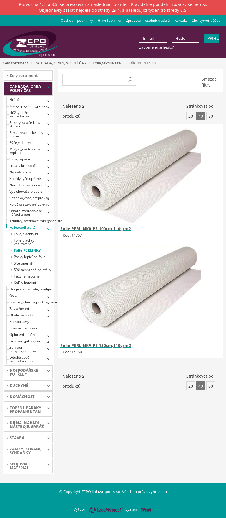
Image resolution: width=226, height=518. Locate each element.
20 (190, 116)
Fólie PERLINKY (27, 250)
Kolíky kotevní (25, 282)
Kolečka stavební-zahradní (30, 204)
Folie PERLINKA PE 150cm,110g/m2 (95, 345)
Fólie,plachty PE (26, 233)
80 (210, 116)
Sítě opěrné (23, 263)
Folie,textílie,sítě (107, 63)
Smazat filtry (209, 82)
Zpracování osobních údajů (148, 20)
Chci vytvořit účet (206, 20)
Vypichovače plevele (25, 191)
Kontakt (181, 20)
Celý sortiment (15, 63)
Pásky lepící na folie (30, 256)
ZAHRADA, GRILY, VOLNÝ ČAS (60, 63)
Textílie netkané (27, 276)
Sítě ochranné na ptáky (32, 269)
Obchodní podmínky (77, 20)
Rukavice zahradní (24, 328)
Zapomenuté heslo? (156, 47)
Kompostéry (19, 321)
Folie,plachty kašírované (24, 242)
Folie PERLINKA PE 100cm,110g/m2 (95, 228)
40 (200, 116)
